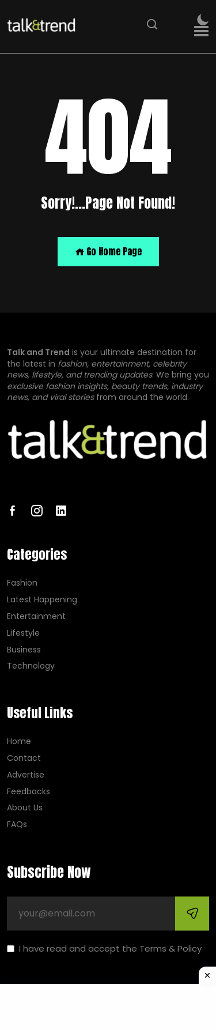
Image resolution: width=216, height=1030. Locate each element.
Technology (31, 666)
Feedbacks (28, 792)
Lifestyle (23, 633)
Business (24, 650)
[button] (201, 31)
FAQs (17, 825)
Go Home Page (108, 251)
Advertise (25, 775)
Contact (24, 758)
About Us (25, 808)
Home (19, 742)
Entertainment (36, 616)
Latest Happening (42, 600)
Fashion (22, 583)
